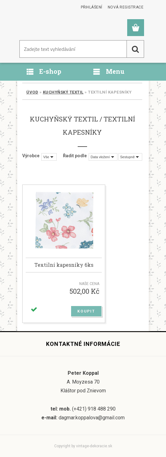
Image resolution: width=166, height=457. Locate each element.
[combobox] (103, 157)
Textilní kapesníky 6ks (63, 265)
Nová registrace (126, 7)
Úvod (32, 92)
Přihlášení (91, 7)
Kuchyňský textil (63, 92)
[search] (135, 48)
